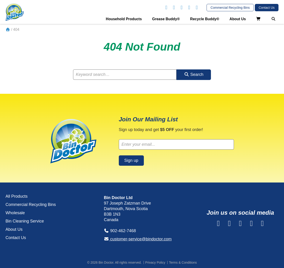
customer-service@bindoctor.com (138, 239)
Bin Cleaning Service (25, 221)
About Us (238, 19)
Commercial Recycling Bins (31, 204)
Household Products (124, 19)
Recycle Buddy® (204, 19)
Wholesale (15, 213)
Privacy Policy (155, 262)
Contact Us (16, 237)
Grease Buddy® (166, 19)
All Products (17, 196)
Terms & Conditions (183, 262)
